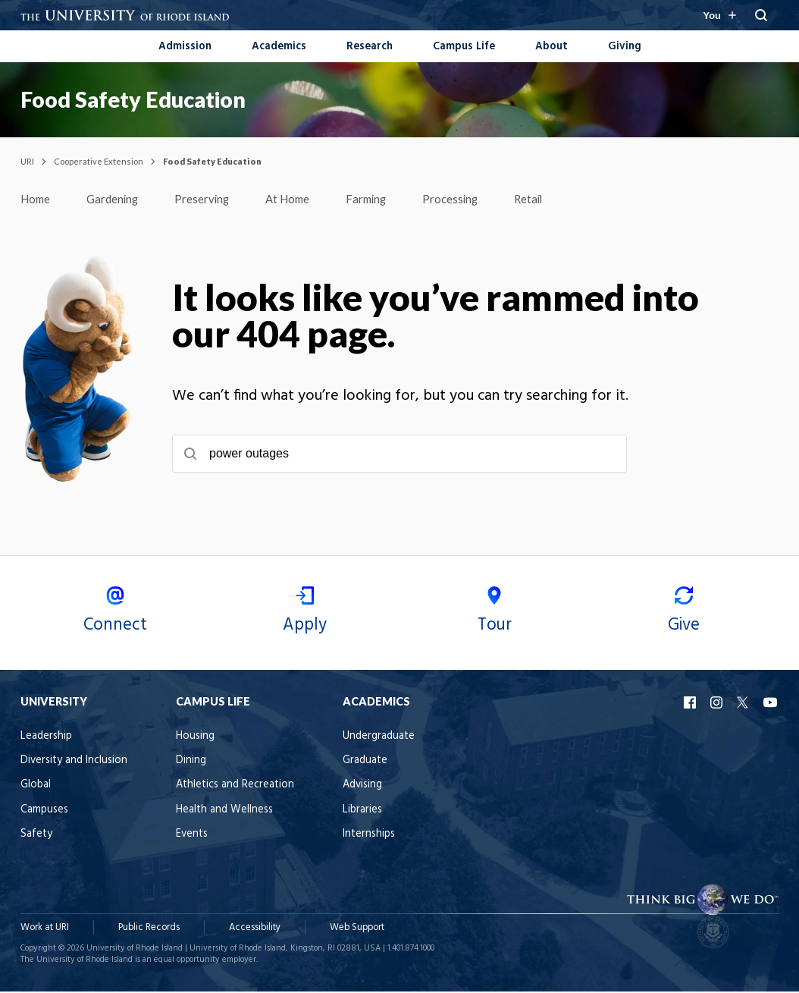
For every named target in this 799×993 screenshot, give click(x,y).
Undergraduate (379, 737)
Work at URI (44, 929)
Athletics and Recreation (235, 786)
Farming (378, 199)
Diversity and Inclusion (73, 762)
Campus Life (464, 46)
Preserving (208, 199)
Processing (465, 199)
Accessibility (254, 929)
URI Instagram (717, 704)
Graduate (365, 762)
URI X (744, 704)
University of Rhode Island (134, 950)
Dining (191, 762)
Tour (494, 614)
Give (684, 614)
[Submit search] (190, 455)
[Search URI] (761, 15)
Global (35, 786)
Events (192, 835)
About (551, 46)
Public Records (149, 929)
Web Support (357, 929)
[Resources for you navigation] (719, 15)
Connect (115, 614)
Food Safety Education (133, 99)
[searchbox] (399, 455)
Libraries (362, 811)
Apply (305, 614)
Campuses (44, 811)
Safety (36, 835)
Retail (546, 199)
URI (27, 161)
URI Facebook (691, 704)
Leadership (46, 737)
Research (369, 46)
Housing (195, 737)
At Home (297, 199)
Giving (624, 46)
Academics (279, 46)
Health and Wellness (224, 811)
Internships (369, 835)
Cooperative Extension (98, 161)
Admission (185, 46)
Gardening (116, 199)
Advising (362, 786)
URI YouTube (771, 704)
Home (36, 199)
